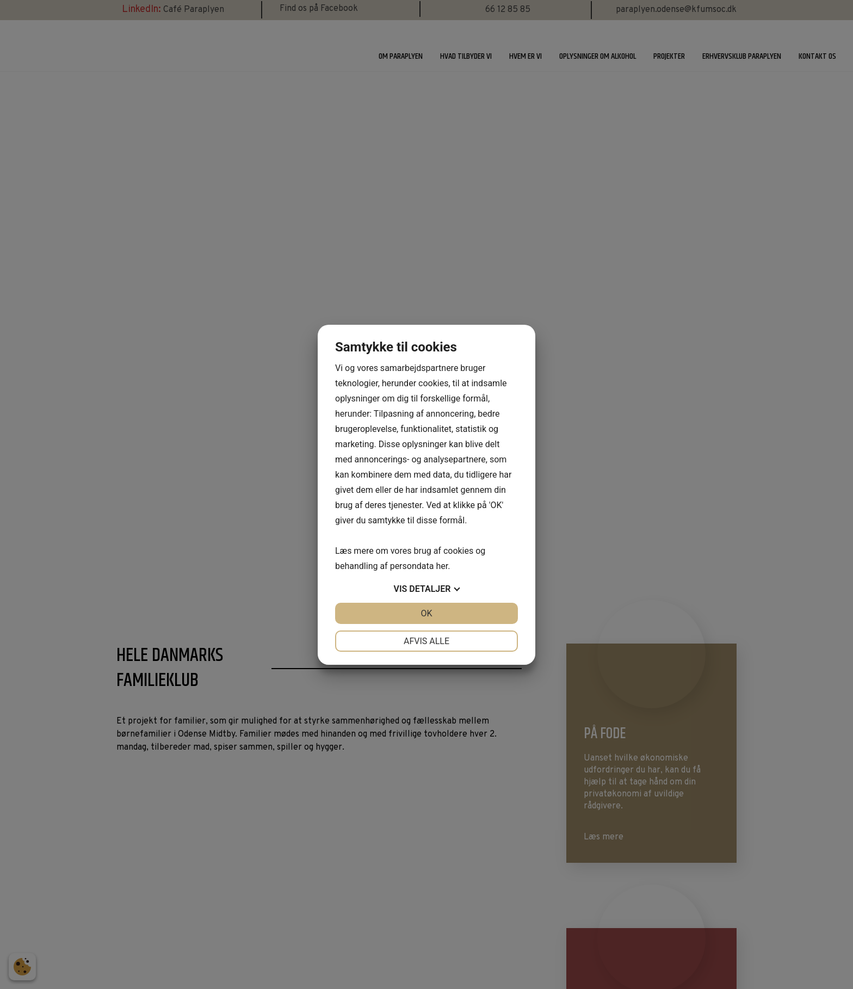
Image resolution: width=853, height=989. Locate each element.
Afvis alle (426, 641)
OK (426, 613)
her (442, 566)
